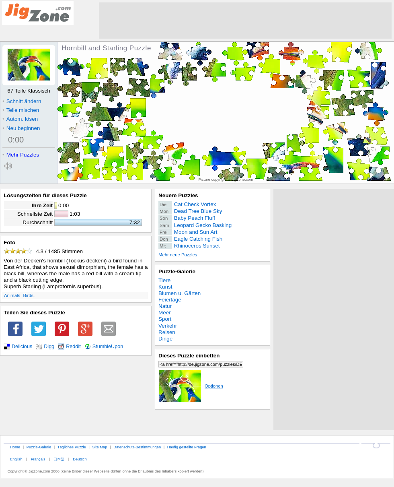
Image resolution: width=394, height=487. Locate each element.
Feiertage (169, 300)
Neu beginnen (21, 128)
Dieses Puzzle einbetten (189, 356)
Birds (28, 295)
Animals (12, 295)
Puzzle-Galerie (176, 271)
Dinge (165, 339)
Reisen (166, 332)
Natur (165, 306)
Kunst (165, 287)
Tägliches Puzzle (71, 447)
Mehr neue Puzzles (177, 254)
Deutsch (79, 459)
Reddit (73, 346)
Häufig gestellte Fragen (186, 447)
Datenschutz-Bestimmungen (137, 447)
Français (38, 459)
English (16, 459)
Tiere (164, 280)
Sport (164, 319)
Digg (49, 346)
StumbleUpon (107, 346)
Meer (164, 313)
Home (15, 447)
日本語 (58, 459)
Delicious (22, 346)
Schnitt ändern (21, 101)
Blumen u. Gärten (179, 293)
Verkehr (167, 326)
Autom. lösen (20, 119)
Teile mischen (20, 110)
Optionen (190, 386)
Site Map (99, 447)
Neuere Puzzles (178, 195)
